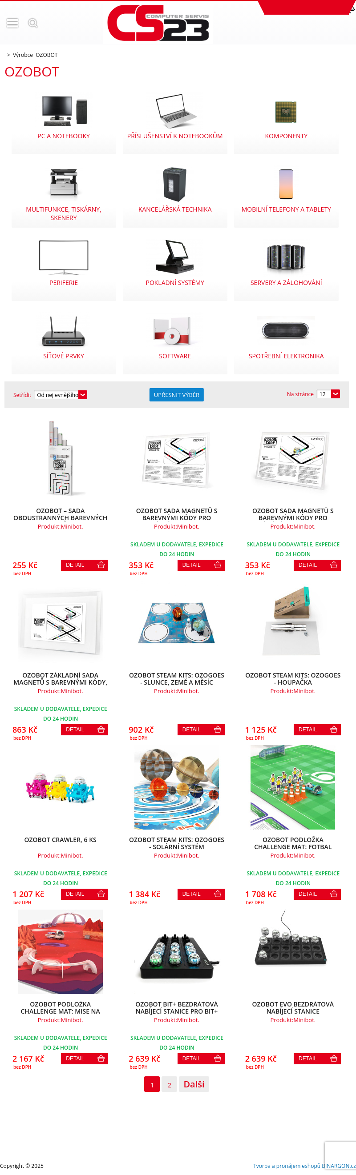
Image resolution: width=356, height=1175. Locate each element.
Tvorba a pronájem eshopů (286, 1166)
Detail (75, 565)
